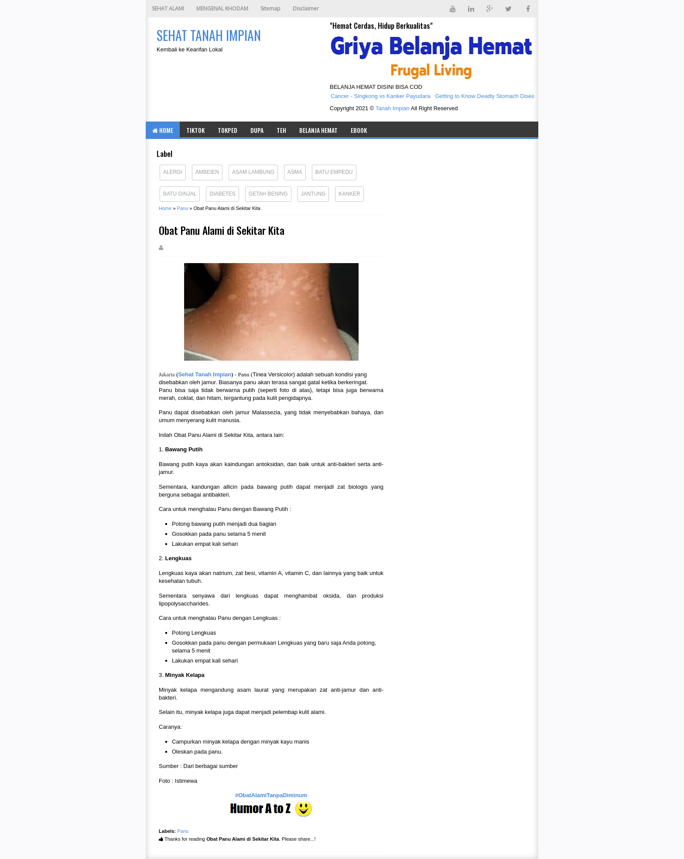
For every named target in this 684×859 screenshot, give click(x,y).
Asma (294, 172)
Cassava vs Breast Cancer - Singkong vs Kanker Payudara (358, 96)
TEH (281, 130)
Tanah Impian (393, 108)
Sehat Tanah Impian (204, 374)
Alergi (172, 172)
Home (162, 130)
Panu (182, 831)
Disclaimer (306, 8)
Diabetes (222, 194)
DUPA (256, 130)
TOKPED (227, 130)
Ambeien (207, 172)
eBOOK (359, 130)
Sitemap (270, 8)
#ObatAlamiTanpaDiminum (271, 795)
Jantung (313, 194)
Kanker (349, 194)
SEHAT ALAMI (168, 8)
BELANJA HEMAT (318, 130)
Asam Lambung (253, 172)
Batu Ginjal (179, 194)
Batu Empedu (334, 172)
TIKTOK (195, 130)
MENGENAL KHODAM (222, 8)
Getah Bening (268, 194)
